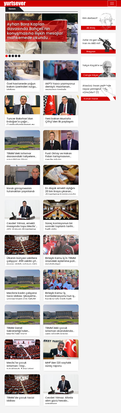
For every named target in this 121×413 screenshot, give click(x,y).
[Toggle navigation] (112, 3)
